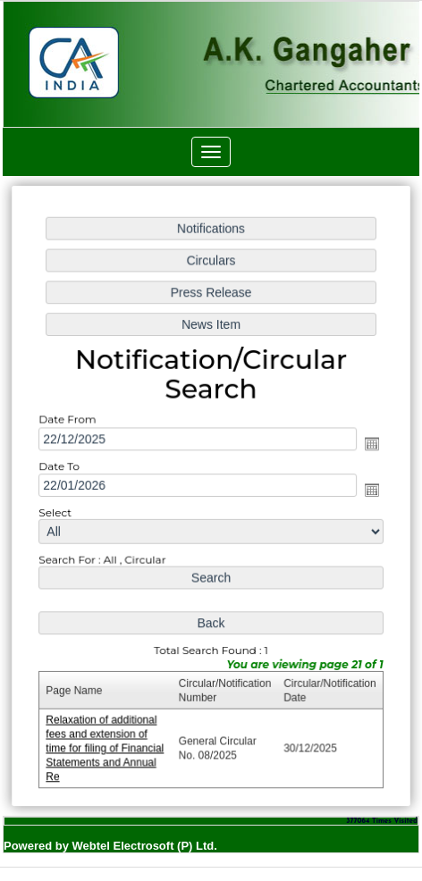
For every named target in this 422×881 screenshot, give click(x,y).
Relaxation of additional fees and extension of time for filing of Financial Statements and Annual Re (106, 744)
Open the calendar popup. (369, 444)
